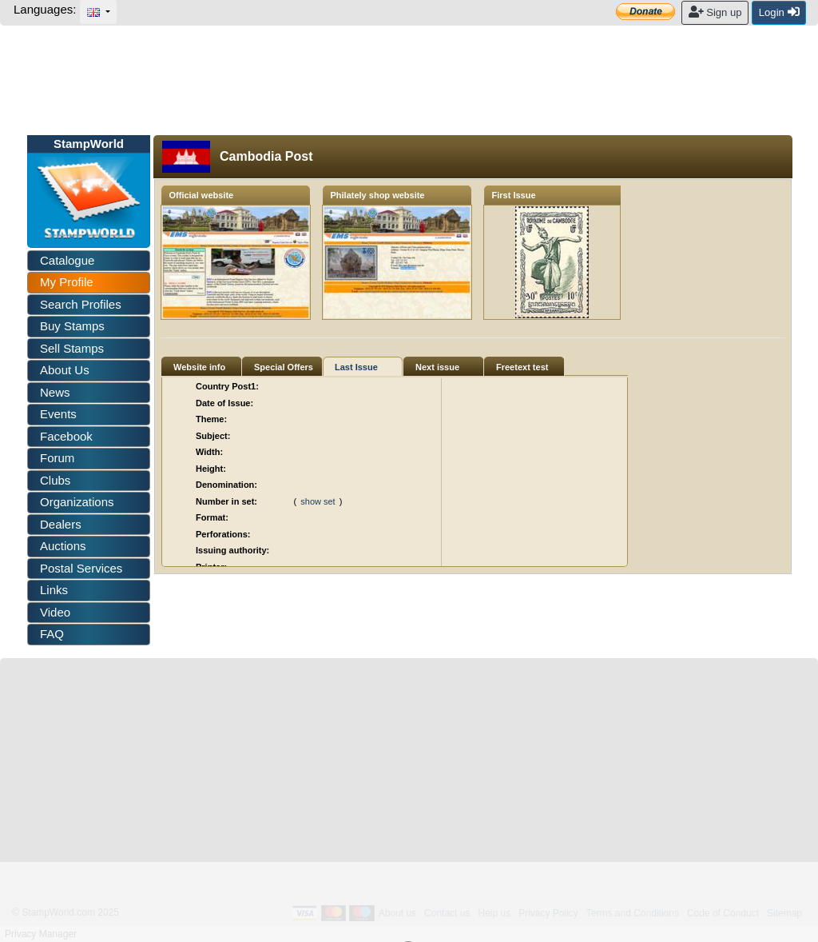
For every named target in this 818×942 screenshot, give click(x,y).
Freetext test (522, 367)
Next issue (437, 367)
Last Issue (356, 367)
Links (54, 590)
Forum (57, 458)
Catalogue (67, 260)
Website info (199, 367)
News (55, 392)
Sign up (715, 12)
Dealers (60, 524)
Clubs (55, 480)
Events (58, 414)
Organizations (77, 502)
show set (317, 501)
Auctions (63, 546)
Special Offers (283, 367)
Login (779, 12)
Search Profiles (80, 304)
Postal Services (81, 568)
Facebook (66, 436)
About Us (64, 370)
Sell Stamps (72, 348)
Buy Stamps (72, 326)
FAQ (52, 634)
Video (55, 612)
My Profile (66, 282)
